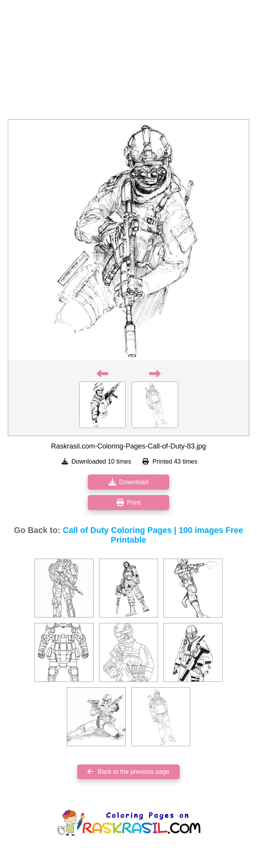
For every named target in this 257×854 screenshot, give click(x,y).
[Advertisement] (128, 62)
